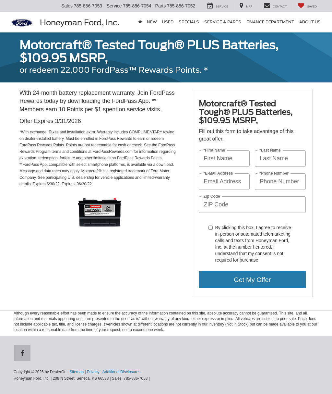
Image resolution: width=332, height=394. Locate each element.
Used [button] (167, 21)
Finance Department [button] (270, 21)
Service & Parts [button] (222, 21)
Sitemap (76, 372)
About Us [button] (310, 21)
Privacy (93, 372)
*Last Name (269, 150)
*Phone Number (274, 173)
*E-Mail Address (218, 173)
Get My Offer (252, 279)
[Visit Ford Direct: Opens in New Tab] (152, 378)
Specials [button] (189, 21)
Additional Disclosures (121, 372)
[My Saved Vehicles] (307, 6)
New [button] (152, 21)
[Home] (140, 22)
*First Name (214, 150)
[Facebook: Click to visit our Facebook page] (23, 353)
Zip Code (211, 196)
